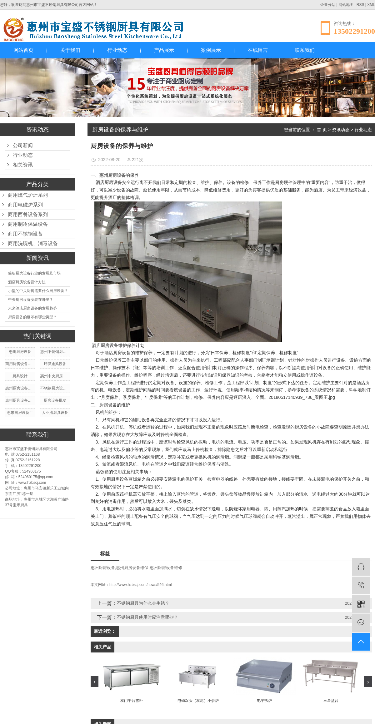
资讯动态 (340, 129)
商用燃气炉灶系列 (28, 195)
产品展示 (164, 50)
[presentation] (94, 681)
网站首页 (23, 50)
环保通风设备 (55, 364)
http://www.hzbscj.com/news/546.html (140, 585)
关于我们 (70, 50)
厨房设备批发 (55, 400)
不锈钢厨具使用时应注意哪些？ (147, 617)
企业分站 (327, 4)
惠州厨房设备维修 (20, 388)
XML (371, 4)
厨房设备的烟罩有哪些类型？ (32, 317)
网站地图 (345, 4)
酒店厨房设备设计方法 (27, 282)
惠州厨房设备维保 (132, 567)
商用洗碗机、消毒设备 (33, 243)
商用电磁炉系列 (25, 204)
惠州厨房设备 (20, 352)
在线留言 (258, 50)
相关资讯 (23, 164)
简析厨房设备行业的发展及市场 (34, 273)
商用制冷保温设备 (28, 224)
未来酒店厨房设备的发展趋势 (32, 308)
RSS (360, 4)
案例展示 (211, 50)
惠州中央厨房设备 (55, 376)
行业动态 (117, 50)
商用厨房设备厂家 (20, 364)
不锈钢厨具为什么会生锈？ (143, 603)
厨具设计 (20, 376)
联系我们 (305, 50)
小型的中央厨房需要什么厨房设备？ (38, 291)
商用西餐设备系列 (28, 214)
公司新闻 (23, 145)
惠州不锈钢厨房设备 (55, 352)
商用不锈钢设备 (25, 233)
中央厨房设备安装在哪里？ (30, 299)
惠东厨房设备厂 (20, 412)
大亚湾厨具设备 (55, 412)
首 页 (322, 129)
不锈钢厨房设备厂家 (55, 388)
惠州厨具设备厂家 (20, 400)
